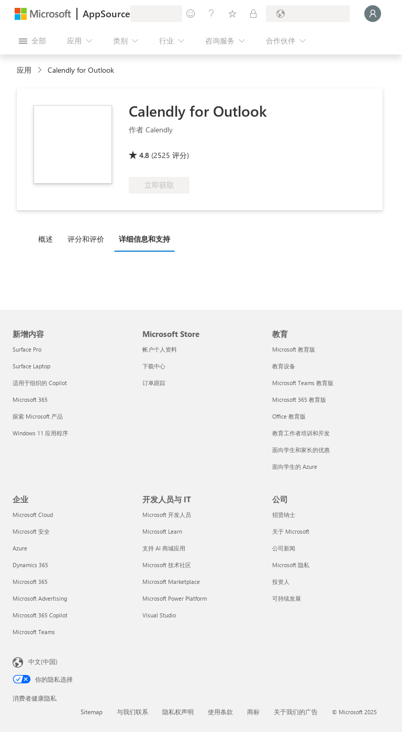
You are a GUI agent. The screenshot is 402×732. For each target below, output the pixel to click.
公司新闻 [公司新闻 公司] (283, 548)
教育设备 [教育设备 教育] (283, 366)
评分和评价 (86, 239)
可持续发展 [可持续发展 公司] (286, 598)
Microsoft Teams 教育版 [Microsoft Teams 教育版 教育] (302, 383)
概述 (45, 239)
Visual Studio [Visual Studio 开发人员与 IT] (159, 615)
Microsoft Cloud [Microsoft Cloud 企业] (33, 515)
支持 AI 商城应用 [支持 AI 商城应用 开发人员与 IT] (163, 548)
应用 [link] (24, 70)
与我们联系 (132, 711)
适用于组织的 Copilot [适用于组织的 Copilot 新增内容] (40, 383)
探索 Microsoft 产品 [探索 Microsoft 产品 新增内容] (38, 416)
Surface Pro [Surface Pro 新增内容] (27, 349)
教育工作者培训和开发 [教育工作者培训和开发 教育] (301, 433)
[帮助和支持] (211, 13)
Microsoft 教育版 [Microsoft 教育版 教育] (293, 349)
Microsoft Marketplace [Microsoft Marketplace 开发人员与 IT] (171, 581)
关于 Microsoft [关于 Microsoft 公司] (290, 531)
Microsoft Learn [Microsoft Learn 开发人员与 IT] (162, 531)
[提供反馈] (190, 13)
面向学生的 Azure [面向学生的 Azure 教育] (294, 466)
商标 (253, 711)
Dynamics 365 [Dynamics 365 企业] (30, 565)
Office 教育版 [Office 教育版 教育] (289, 416)
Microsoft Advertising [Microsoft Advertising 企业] (40, 598)
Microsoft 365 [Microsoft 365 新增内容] (30, 399)
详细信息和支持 (144, 239)
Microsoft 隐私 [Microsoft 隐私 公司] (290, 565)
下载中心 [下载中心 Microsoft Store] (153, 366)
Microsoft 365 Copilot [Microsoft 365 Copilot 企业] (40, 615)
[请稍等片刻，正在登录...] (372, 13)
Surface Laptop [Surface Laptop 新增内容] (31, 366)
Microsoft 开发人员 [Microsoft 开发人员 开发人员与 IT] (166, 515)
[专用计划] (253, 13)
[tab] (48, 238)
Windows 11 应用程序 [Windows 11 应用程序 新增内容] (40, 433)
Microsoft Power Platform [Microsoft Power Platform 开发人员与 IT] (174, 598)
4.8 (144, 155)
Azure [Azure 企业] (20, 548)
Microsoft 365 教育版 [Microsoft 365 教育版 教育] (299, 399)
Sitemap (92, 711)
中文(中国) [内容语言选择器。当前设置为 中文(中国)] (43, 661)
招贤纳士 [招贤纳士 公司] (283, 515)
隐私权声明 (178, 711)
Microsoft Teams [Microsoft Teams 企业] (34, 632)
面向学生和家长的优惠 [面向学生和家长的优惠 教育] (301, 450)
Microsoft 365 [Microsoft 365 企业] (30, 581)
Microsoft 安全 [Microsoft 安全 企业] (31, 531)
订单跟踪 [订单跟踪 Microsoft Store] (153, 383)
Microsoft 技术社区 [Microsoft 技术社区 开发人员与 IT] (166, 565)
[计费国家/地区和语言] (308, 13)
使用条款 (220, 711)
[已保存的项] (232, 13)
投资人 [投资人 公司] (280, 581)
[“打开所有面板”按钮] (32, 40)
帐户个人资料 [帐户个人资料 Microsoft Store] (159, 349)
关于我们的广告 (296, 711)
